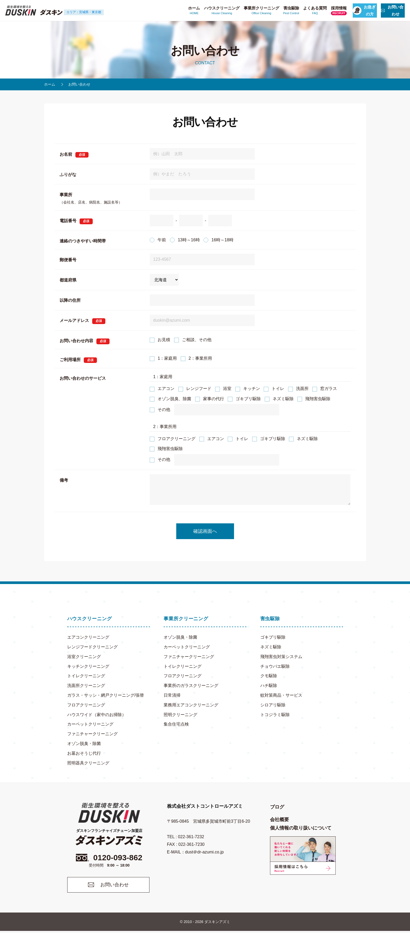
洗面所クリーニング (86, 685)
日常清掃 (172, 695)
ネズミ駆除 (270, 647)
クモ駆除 (268, 676)
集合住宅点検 (176, 724)
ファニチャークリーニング (92, 734)
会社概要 (279, 819)
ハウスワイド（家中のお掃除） (96, 714)
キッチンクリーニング (88, 666)
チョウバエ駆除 (275, 666)
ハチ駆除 (268, 685)
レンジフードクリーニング (92, 647)
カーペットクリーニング (90, 724)
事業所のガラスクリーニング (191, 685)
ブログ (277, 807)
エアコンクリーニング (88, 637)
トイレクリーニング (86, 676)
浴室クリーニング (84, 656)
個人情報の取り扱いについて (300, 828)
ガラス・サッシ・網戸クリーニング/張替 (105, 695)
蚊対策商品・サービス (281, 695)
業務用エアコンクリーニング (191, 705)
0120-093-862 (109, 859)
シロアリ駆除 (273, 705)
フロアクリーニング (86, 705)
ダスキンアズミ (217, 924)
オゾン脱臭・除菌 (84, 743)
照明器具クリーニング (88, 763)
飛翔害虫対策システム (281, 656)
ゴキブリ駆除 (273, 637)
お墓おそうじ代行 (84, 753)
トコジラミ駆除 (275, 714)
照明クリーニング (180, 714)
